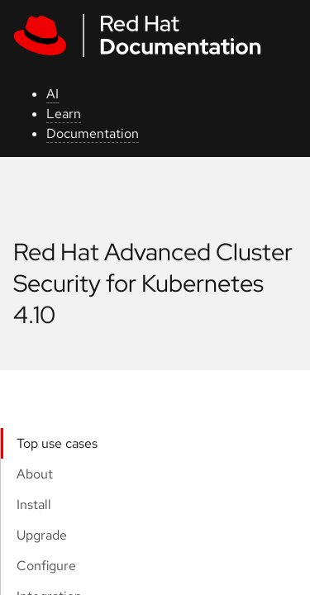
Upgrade (42, 535)
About (35, 474)
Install (34, 504)
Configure (46, 565)
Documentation (92, 133)
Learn (63, 113)
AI (52, 93)
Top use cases (57, 443)
